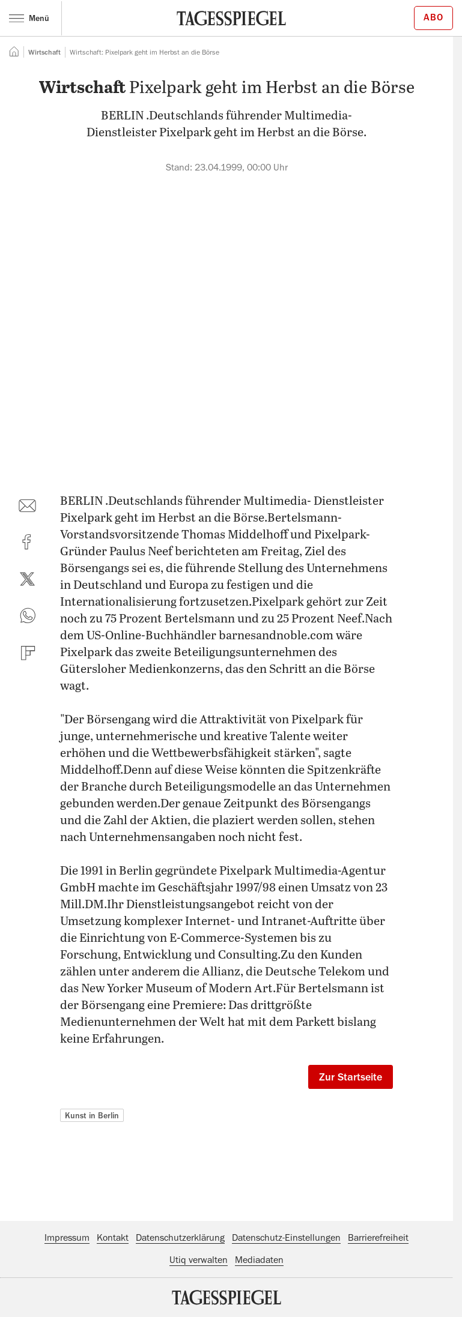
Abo (433, 17)
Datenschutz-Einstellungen (286, 1238)
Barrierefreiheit (378, 1238)
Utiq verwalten (198, 1260)
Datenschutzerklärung (180, 1238)
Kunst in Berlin (92, 1115)
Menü (29, 18)
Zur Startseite (350, 1076)
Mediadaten (259, 1260)
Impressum (67, 1238)
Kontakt (113, 1238)
